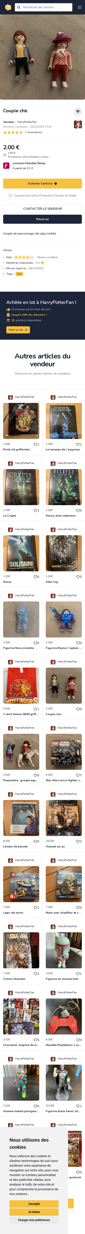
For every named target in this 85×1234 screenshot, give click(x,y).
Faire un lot (18, 330)
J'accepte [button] (34, 1203)
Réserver (42, 219)
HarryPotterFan (26, 122)
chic (19, 274)
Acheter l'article (42, 183)
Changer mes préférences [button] (34, 1220)
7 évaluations (33, 132)
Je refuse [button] (34, 1212)
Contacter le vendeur (42, 209)
